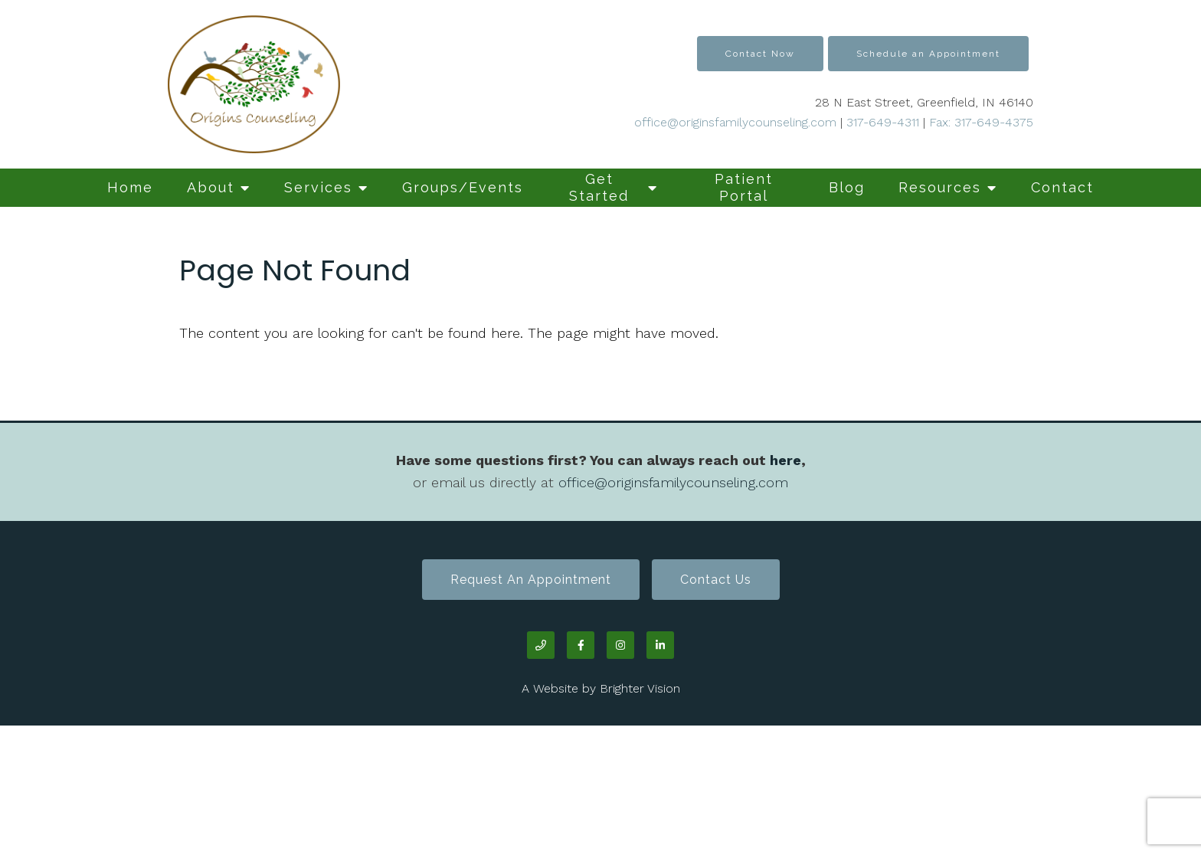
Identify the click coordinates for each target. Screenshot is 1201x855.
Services (318, 187)
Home (130, 187)
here (785, 460)
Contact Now (760, 53)
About (210, 187)
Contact (1062, 187)
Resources (939, 187)
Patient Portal (744, 187)
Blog (847, 187)
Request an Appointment (530, 579)
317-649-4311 (882, 122)
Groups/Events (462, 187)
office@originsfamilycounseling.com (735, 122)
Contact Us (715, 579)
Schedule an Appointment (928, 53)
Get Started (599, 187)
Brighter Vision (640, 688)
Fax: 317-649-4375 (979, 122)
